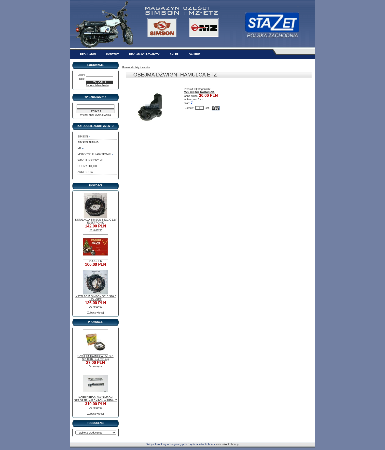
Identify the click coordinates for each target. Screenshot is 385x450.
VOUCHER (95, 260)
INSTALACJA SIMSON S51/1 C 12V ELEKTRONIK (95, 221)
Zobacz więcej (95, 312)
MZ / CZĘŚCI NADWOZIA (199, 91)
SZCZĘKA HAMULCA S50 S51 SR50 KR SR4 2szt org (96, 357)
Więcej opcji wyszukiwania (95, 114)
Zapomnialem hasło (97, 85)
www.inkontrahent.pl (227, 444)
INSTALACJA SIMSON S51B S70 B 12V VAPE (95, 298)
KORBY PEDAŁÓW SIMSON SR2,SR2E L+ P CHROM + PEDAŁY (95, 399)
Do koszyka (95, 229)
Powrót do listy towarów (136, 67)
